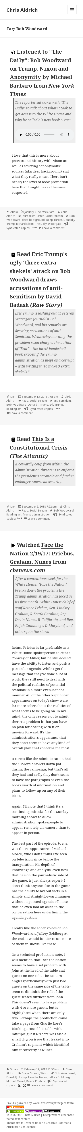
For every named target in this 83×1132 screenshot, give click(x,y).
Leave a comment (53, 228)
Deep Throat (54, 220)
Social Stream (54, 216)
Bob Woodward (16, 405)
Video (14, 1069)
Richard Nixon (25, 224)
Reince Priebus (35, 1081)
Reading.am (13, 409)
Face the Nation (38, 1077)
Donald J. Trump (38, 405)
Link (12, 397)
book (34, 227)
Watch (44, 1073)
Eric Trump (56, 405)
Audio (14, 212)
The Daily (41, 224)
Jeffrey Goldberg (59, 1077)
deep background (33, 220)
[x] (18, 1085)
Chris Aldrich (22, 9)
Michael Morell (15, 1081)
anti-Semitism (62, 401)
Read (25, 401)
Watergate (54, 224)
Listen (40, 216)
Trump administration (36, 514)
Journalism (28, 216)
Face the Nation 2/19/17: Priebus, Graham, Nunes (42, 553)
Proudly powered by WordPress (26, 1103)
